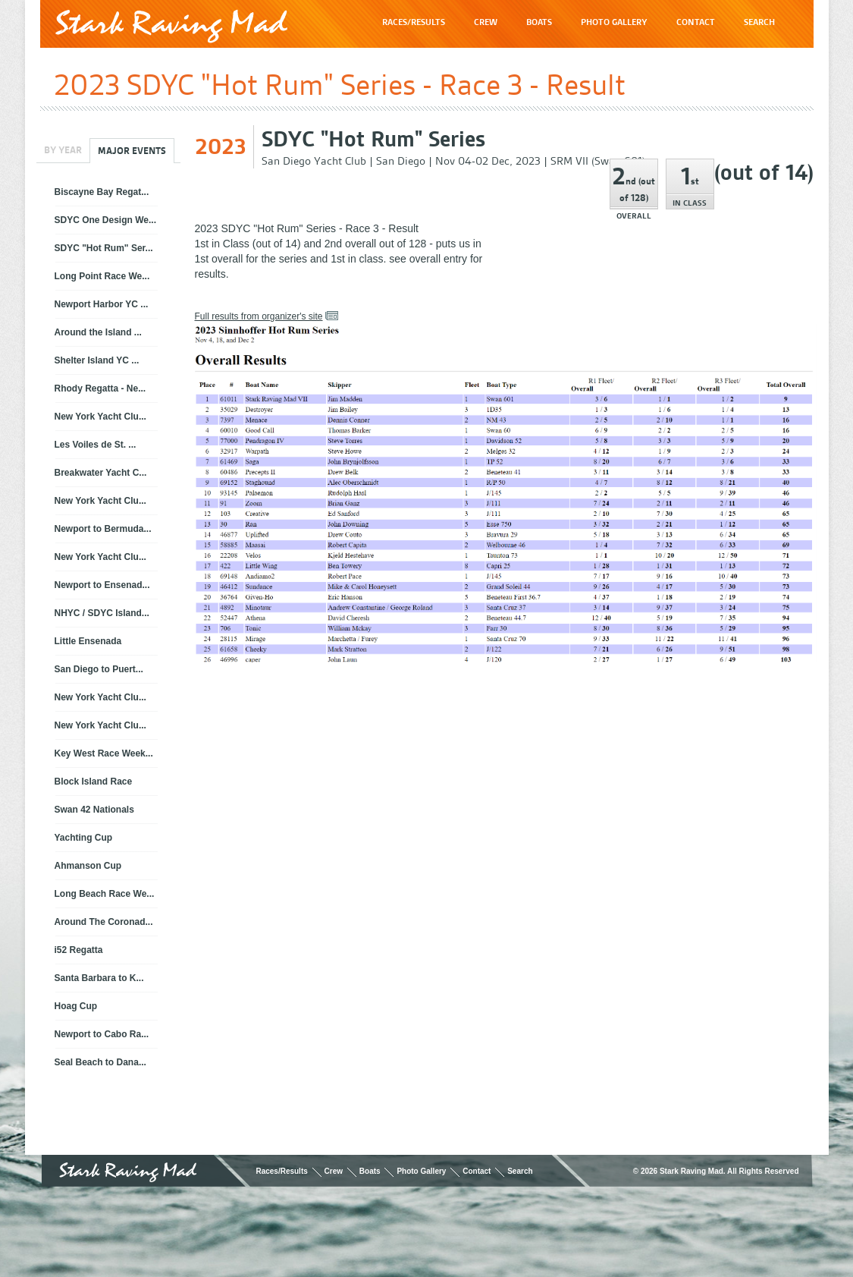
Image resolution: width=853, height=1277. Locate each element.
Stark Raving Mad (171, 26)
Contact (477, 1171)
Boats (370, 1171)
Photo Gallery (421, 1171)
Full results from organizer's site (259, 316)
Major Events (132, 150)
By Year (63, 149)
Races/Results (281, 1171)
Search (519, 1171)
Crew (334, 1171)
